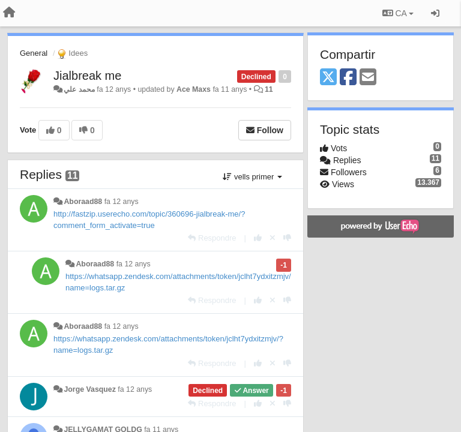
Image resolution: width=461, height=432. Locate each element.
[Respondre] (212, 237)
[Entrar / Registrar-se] (435, 13)
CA (398, 13)
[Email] (368, 77)
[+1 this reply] (258, 237)
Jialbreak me (87, 75)
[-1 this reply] (287, 237)
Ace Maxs (193, 89)
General (33, 53)
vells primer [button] (252, 176)
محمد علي (79, 89)
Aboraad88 (83, 201)
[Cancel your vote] (273, 237)
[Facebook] (348, 77)
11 (269, 89)
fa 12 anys (121, 201)
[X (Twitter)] (328, 77)
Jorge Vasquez (89, 389)
